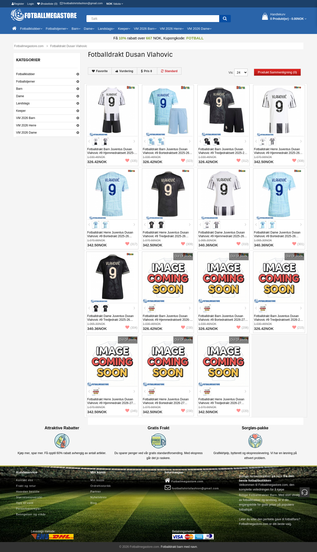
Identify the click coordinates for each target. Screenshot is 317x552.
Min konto (97, 480)
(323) (187, 161)
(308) (298, 161)
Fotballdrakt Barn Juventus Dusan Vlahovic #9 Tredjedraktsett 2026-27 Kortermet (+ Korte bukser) (278, 319)
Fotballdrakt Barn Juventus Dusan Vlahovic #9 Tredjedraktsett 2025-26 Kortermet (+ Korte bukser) (222, 152)
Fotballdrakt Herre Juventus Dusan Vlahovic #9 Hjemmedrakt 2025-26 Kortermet (277, 152)
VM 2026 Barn (25, 118)
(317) (131, 244)
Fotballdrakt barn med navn (179, 547)
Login (30, 3)
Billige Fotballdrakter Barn (258, 495)
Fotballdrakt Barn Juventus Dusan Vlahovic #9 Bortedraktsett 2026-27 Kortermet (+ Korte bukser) (221, 319)
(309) (187, 244)
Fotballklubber (25, 74)
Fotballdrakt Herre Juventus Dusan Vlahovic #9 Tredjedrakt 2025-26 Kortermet (166, 236)
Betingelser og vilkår (31, 514)
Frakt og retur (26, 485)
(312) (242, 161)
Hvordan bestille (28, 491)
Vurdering (124, 71)
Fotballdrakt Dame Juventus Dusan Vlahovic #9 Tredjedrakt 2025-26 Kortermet (110, 319)
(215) (298, 328)
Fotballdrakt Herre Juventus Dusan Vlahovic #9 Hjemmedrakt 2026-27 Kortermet (110, 403)
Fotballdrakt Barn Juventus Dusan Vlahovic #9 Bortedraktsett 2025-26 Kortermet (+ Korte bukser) (166, 152)
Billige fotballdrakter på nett (260, 476)
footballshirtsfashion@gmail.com (81, 3)
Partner (95, 491)
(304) (131, 328)
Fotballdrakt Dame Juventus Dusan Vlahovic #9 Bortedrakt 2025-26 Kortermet (277, 236)
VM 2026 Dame (26, 132)
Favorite (100, 71)
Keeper (21, 111)
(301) (298, 244)
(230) (187, 328)
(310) (242, 244)
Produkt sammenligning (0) (277, 72)
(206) (242, 328)
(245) (131, 411)
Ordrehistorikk (100, 485)
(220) (242, 411)
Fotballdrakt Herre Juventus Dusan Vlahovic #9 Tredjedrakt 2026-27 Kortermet (221, 403)
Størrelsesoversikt (29, 497)
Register (18, 3)
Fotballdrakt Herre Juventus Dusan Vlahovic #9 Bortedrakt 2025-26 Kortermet (110, 236)
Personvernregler (28, 508)
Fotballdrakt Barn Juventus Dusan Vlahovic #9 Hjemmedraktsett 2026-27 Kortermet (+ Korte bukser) (166, 319)
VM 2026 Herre (26, 125)
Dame (20, 96)
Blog (93, 502)
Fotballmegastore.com (184, 480)
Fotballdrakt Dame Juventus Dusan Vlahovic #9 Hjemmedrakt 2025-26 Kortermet (221, 236)
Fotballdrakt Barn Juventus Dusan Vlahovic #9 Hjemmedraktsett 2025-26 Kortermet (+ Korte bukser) (110, 152)
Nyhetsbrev (98, 497)
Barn (19, 88)
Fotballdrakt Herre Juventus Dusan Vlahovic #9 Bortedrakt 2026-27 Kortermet (166, 403)
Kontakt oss (24, 480)
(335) (131, 161)
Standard (169, 71)
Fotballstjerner (25, 81)
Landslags (23, 103)
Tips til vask (24, 502)
